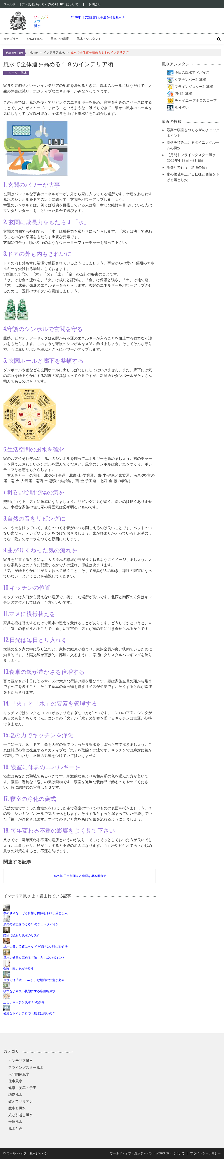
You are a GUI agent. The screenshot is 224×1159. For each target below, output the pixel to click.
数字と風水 (17, 1108)
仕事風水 (15, 1081)
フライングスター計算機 (194, 87)
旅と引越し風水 (20, 1115)
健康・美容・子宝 (22, 1088)
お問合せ (95, 4)
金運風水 (15, 1122)
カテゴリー (11, 38)
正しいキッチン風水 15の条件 (23, 1002)
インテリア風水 (54, 52)
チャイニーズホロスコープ (196, 100)
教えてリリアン (20, 1101)
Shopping (34, 38)
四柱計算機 (183, 94)
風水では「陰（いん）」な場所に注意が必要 (34, 980)
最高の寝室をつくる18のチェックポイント (32, 924)
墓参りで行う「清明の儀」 (188, 167)
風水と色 (15, 1128)
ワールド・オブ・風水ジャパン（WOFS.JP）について (40, 4)
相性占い (182, 107)
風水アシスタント (89, 38)
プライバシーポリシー (205, 1153)
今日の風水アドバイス (192, 72)
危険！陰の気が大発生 (18, 969)
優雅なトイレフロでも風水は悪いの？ (29, 1013)
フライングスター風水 (25, 1067)
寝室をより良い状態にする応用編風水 (29, 991)
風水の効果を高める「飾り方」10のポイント (34, 957)
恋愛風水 (15, 1094)
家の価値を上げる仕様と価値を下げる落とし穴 (35, 913)
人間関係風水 (18, 1074)
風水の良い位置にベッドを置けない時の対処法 (35, 946)
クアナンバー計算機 (190, 80)
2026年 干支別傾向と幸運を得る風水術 (98, 17)
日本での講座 (60, 38)
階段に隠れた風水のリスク (21, 935)
